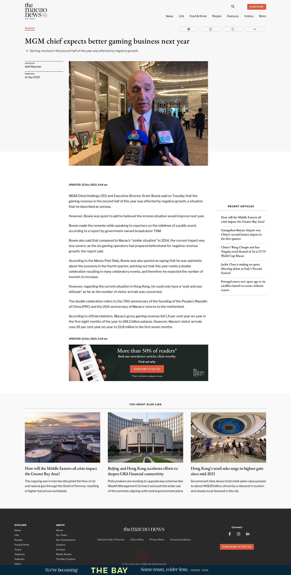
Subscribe (257, 6)
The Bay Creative (66, 546)
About (59, 517)
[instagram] (239, 519)
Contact (60, 536)
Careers (60, 532)
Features (233, 16)
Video (17, 551)
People (216, 16)
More (262, 16)
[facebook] (229, 519)
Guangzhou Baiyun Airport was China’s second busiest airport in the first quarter (241, 230)
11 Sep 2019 (32, 77)
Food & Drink (198, 16)
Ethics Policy (137, 527)
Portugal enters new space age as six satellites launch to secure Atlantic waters (243, 282)
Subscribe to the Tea (237, 532)
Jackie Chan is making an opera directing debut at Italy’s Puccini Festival (241, 265)
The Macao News (133, 553)
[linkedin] (248, 519)
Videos (249, 16)
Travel (17, 536)
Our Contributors (66, 527)
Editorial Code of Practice (111, 527)
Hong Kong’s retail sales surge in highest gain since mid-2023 (227, 458)
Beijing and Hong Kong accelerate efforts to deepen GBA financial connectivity (143, 458)
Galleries (19, 546)
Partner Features (24, 556)
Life (181, 16)
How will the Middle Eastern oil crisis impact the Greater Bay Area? (243, 216)
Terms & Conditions (180, 527)
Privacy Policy (157, 527)
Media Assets (64, 541)
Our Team (61, 522)
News (169, 16)
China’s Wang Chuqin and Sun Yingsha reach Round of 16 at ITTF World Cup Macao (243, 248)
